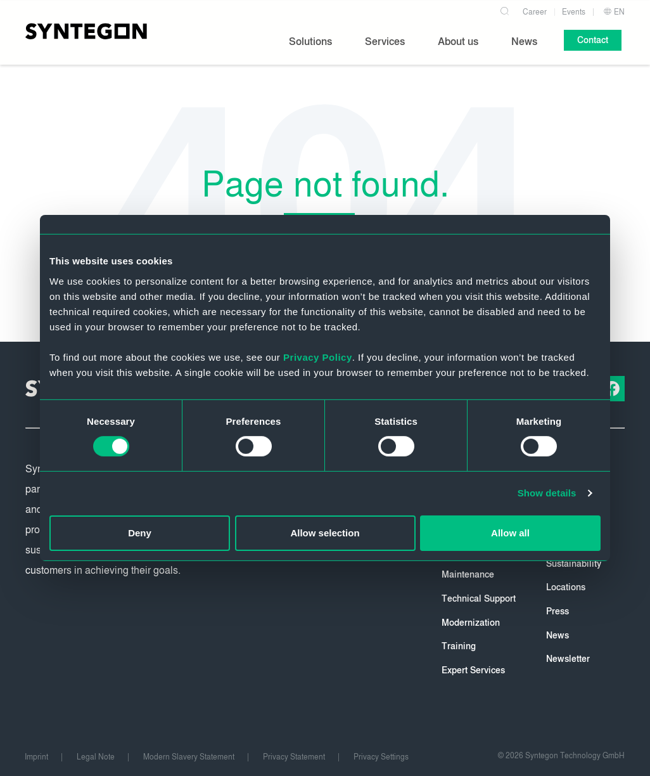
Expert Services (473, 670)
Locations (565, 587)
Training (459, 646)
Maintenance (468, 574)
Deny (139, 532)
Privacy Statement (294, 757)
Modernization (471, 623)
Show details (547, 493)
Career (535, 11)
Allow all (510, 532)
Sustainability (573, 564)
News (557, 635)
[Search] (505, 9)
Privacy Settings (381, 757)
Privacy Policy (317, 356)
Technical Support (479, 598)
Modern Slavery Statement (188, 757)
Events (573, 11)
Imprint (36, 757)
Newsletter (568, 659)
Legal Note (96, 757)
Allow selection (324, 532)
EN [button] (614, 11)
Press (557, 611)
